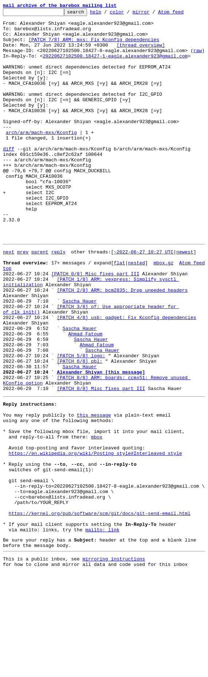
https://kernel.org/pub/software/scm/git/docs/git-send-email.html (100, 610)
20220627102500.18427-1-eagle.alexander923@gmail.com (115, 65)
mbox (96, 518)
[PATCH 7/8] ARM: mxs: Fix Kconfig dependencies (93, 46)
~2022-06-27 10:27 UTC (143, 298)
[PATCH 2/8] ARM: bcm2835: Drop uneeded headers (122, 344)
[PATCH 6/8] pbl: (79, 429)
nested (136, 311)
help (107, 14)
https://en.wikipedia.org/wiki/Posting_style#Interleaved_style (95, 538)
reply (58, 298)
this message (94, 492)
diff (8, 177)
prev (22, 298)
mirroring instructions (113, 662)
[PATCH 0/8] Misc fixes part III (95, 325)
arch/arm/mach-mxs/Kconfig (41, 157)
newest (184, 298)
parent (39, 298)
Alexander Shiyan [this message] (101, 443)
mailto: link (102, 630)
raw (197, 59)
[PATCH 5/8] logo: (81, 423)
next (8, 298)
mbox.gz (163, 311)
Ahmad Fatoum (85, 397)
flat (119, 311)
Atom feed (182, 14)
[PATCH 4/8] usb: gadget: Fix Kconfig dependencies (126, 377)
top (7, 318)
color (128, 14)
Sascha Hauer (80, 357)
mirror (152, 14)
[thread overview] (141, 52)
